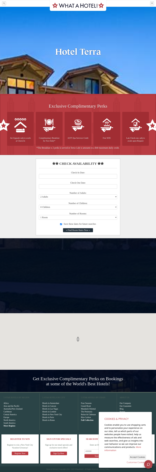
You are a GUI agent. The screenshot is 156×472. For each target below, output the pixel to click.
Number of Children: (78, 203)
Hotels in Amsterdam (50, 403)
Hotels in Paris (48, 417)
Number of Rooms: (78, 213)
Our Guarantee (125, 406)
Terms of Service (52, 469)
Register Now (20, 453)
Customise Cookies (136, 462)
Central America (10, 414)
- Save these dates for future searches (78, 224)
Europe (6, 417)
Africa (6, 403)
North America (9, 420)
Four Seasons (86, 403)
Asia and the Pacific (11, 406)
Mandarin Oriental (88, 409)
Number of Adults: (78, 193)
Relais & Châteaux (88, 414)
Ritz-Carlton (86, 417)
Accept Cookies (137, 457)
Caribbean (8, 412)
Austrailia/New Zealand (13, 409)
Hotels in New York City (52, 414)
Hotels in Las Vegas (50, 409)
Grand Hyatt (86, 406)
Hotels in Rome (48, 420)
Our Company (125, 403)
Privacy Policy (105, 469)
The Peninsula (86, 412)
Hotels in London (49, 412)
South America (9, 423)
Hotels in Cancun (49, 406)
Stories (122, 412)
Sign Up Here (58, 453)
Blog (121, 409)
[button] (78, 339)
